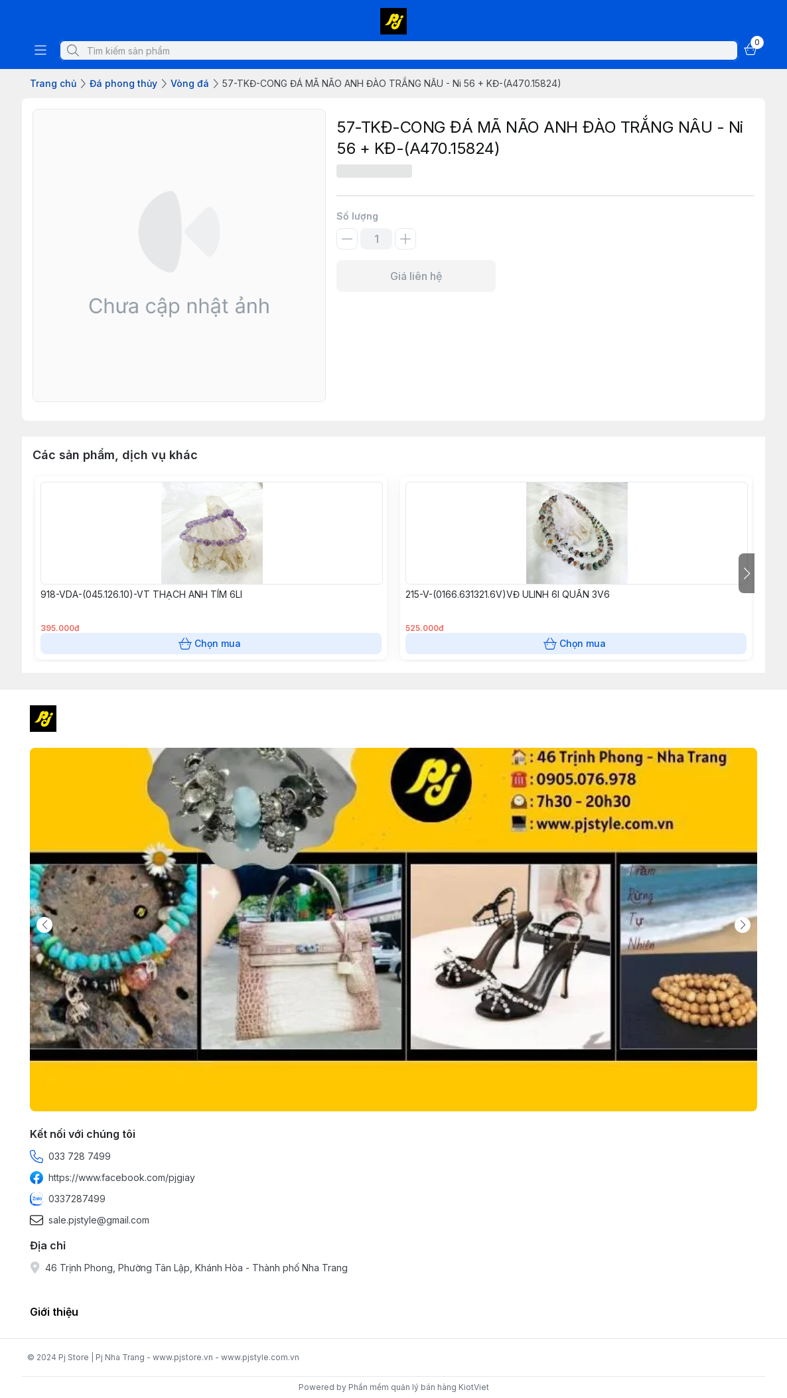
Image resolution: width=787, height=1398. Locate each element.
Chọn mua (211, 643)
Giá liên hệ (416, 276)
